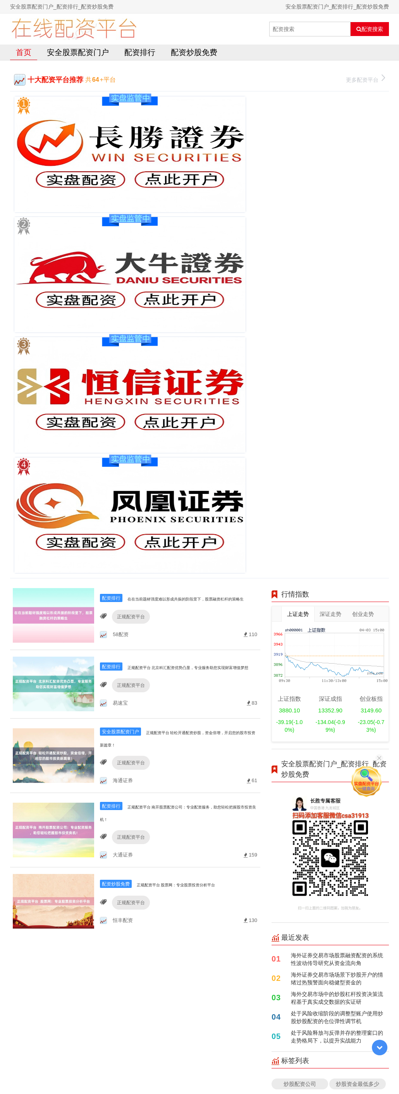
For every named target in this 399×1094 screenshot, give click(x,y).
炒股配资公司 (300, 653)
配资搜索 (369, 29)
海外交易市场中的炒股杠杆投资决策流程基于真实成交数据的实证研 (337, 567)
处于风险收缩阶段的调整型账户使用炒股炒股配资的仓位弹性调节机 (337, 586)
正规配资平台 (128, 195)
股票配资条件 (357, 690)
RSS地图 (255, 1068)
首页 (23, 52)
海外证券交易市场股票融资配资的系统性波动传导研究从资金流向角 (337, 528)
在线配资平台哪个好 (359, 714)
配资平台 (357, 757)
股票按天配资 (300, 672)
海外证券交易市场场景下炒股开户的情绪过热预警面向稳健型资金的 (337, 548)
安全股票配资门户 (78, 52)
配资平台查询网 (358, 672)
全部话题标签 (330, 775)
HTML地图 (281, 1068)
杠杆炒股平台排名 (300, 720)
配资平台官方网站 (300, 757)
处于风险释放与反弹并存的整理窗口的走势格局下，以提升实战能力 (337, 606)
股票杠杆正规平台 (357, 738)
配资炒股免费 (194, 52)
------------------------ (300, 738)
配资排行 (139, 52)
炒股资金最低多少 (357, 653)
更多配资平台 (365, 78)
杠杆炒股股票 (300, 690)
